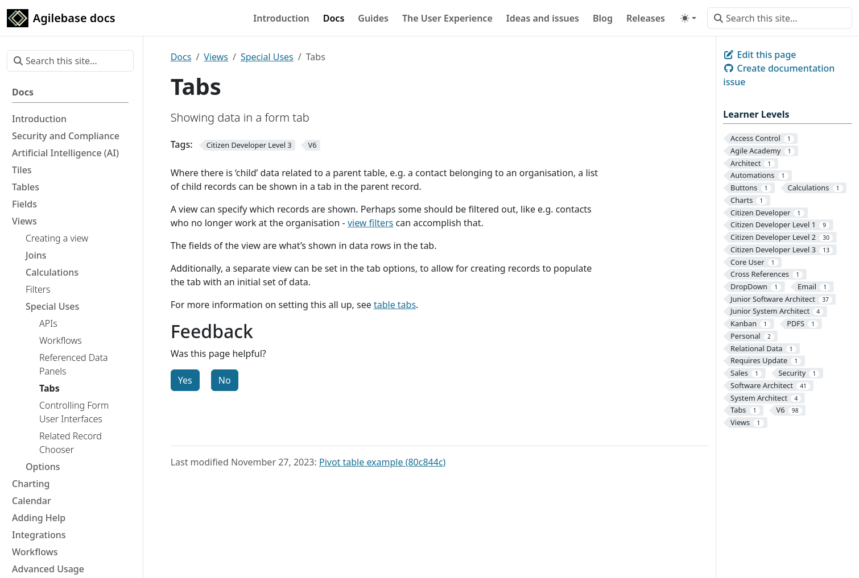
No (224, 380)
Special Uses (267, 57)
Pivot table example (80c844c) (382, 462)
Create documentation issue (779, 75)
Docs (181, 57)
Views (216, 57)
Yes (185, 380)
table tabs (395, 304)
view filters (371, 223)
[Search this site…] (779, 18)
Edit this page (759, 54)
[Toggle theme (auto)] (688, 18)
